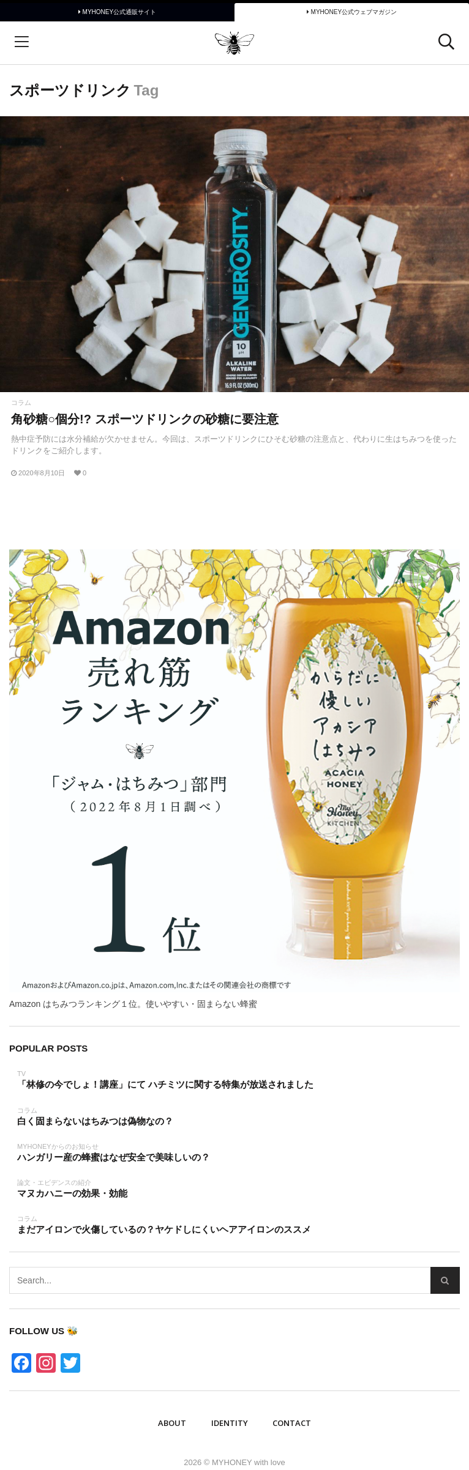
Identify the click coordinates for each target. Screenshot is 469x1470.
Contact (291, 1422)
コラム (21, 402)
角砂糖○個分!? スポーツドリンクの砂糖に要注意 (145, 419)
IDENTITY (229, 1422)
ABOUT (172, 1422)
